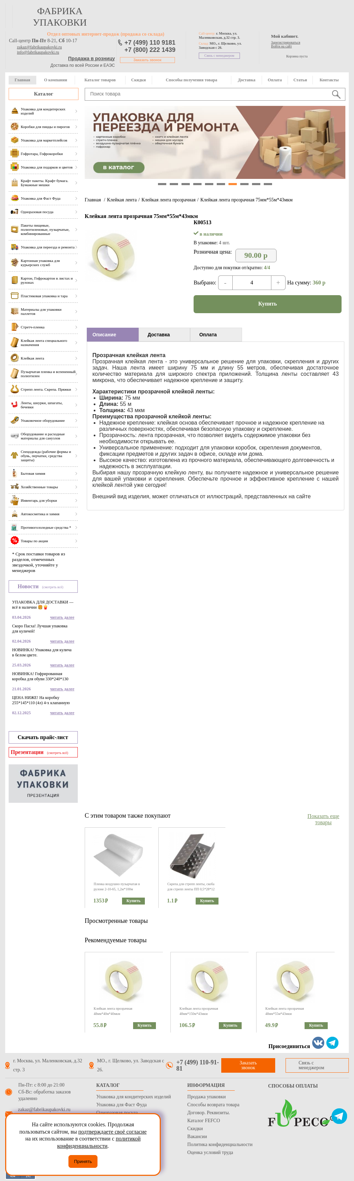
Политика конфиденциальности (220, 1144)
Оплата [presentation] (208, 334)
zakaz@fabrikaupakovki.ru (39, 47)
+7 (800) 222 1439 (150, 49)
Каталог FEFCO (203, 1120)
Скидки (138, 80)
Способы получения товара (191, 80)
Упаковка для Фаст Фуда (121, 1104)
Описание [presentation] (104, 334)
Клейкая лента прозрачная (168, 199)
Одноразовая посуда (117, 1112)
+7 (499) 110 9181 (150, 42)
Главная (22, 80)
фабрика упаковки (60, 17)
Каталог (43, 94)
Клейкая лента (122, 199)
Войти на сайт (281, 46)
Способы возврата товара (213, 1104)
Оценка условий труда (210, 1152)
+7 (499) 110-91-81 (197, 1065)
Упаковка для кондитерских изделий (133, 1096)
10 (268, 184)
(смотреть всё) (52, 587)
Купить (267, 304)
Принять (83, 1161)
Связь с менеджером (219, 55)
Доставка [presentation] (159, 334)
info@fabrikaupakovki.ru (38, 52)
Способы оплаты (293, 1086)
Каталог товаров (99, 80)
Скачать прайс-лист (43, 737)
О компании (55, 80)
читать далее (62, 617)
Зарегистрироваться (285, 42)
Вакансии (197, 1136)
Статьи (300, 80)
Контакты (328, 80)
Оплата (275, 80)
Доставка (246, 80)
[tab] (113, 335)
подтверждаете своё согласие (112, 1132)
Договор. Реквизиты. (208, 1112)
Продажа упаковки (206, 1096)
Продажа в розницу (91, 58)
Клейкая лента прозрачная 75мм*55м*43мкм (246, 199)
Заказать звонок (147, 60)
